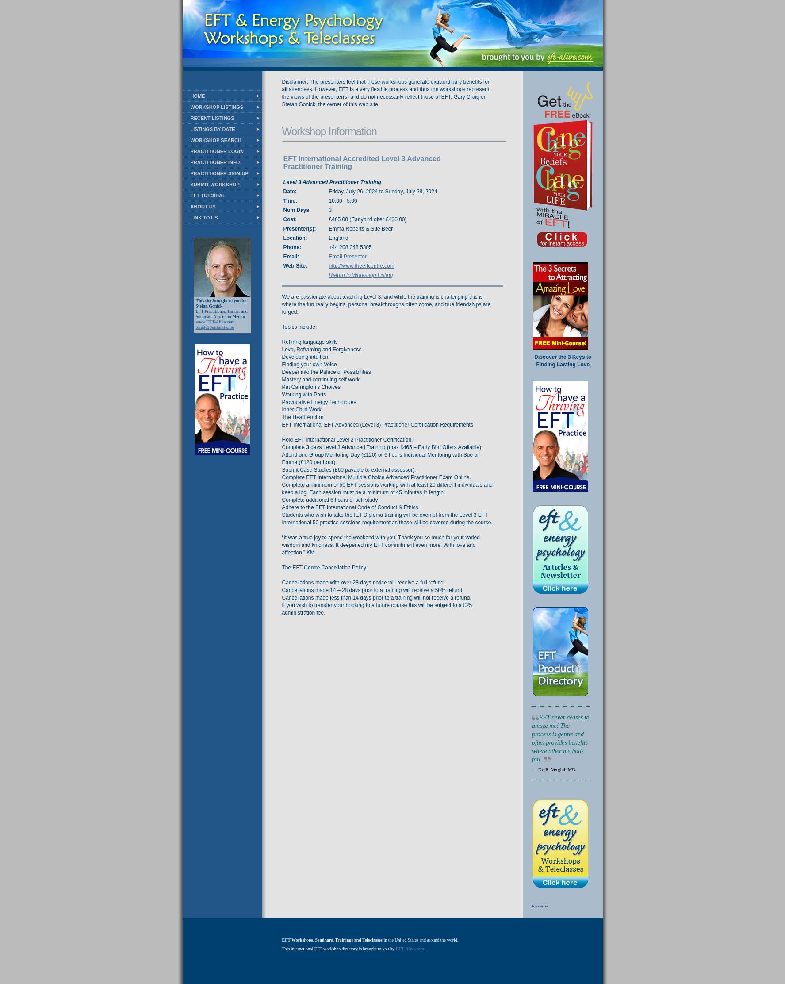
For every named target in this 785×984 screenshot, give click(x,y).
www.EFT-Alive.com (215, 321)
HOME (198, 96)
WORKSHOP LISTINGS (217, 107)
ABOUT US (203, 206)
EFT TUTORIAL (208, 195)
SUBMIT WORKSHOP (215, 184)
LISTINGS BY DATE (213, 129)
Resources (540, 906)
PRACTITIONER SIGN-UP (220, 173)
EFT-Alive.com (410, 948)
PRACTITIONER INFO (215, 162)
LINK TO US (204, 217)
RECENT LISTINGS (212, 118)
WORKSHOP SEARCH (216, 140)
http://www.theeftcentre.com (361, 266)
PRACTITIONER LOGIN (217, 151)
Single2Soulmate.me (215, 327)
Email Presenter (348, 257)
